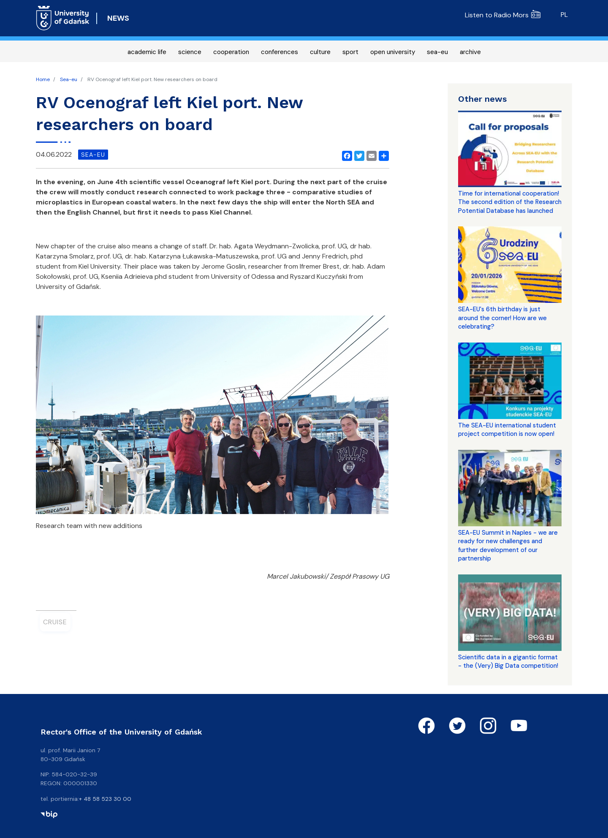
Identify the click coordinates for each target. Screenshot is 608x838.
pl (564, 14)
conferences (279, 52)
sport (350, 52)
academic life (147, 52)
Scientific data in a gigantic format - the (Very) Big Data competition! (508, 661)
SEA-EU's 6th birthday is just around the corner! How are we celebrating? (502, 318)
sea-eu (437, 52)
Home (43, 79)
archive (470, 52)
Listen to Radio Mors (502, 15)
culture (320, 52)
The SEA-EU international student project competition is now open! (507, 429)
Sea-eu (68, 79)
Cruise (55, 622)
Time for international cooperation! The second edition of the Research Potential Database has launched (510, 202)
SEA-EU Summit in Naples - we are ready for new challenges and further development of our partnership (508, 545)
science (189, 52)
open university (392, 52)
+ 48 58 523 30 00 (105, 799)
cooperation (231, 52)
